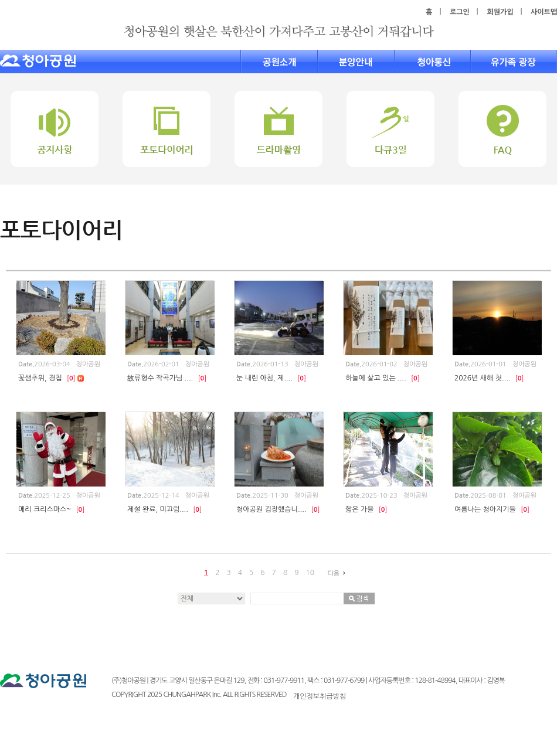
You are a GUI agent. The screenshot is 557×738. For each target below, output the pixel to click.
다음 (338, 573)
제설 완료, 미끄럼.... (164, 509)
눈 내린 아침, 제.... (271, 378)
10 (309, 572)
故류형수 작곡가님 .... (166, 378)
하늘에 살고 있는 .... (382, 378)
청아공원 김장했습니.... (278, 509)
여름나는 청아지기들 (491, 509)
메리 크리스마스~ (51, 509)
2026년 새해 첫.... (489, 378)
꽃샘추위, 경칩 (51, 378)
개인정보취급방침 (319, 696)
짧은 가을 (366, 509)
